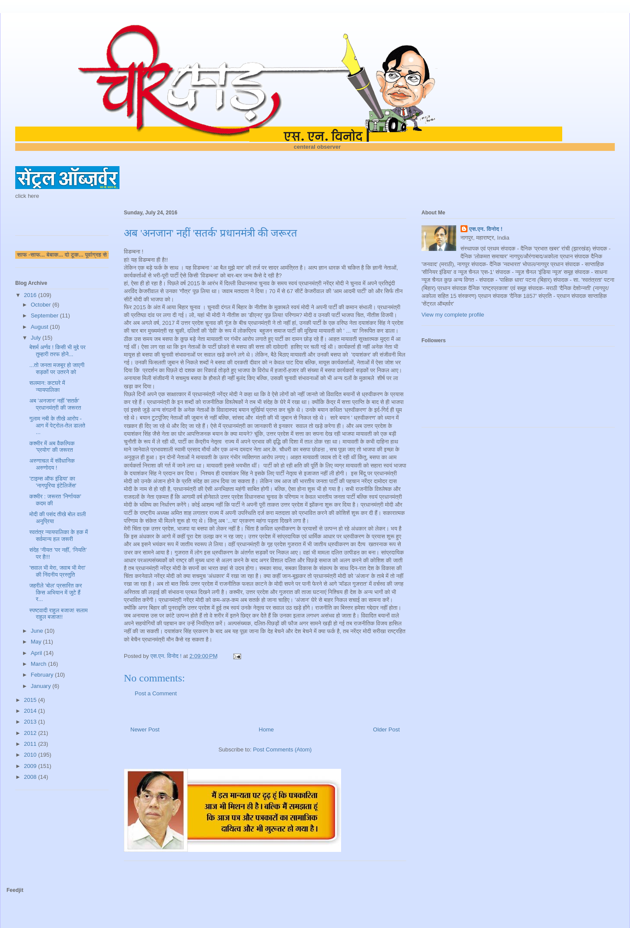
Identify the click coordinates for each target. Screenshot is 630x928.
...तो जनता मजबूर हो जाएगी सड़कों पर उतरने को (56, 368)
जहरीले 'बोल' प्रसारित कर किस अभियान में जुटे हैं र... (55, 592)
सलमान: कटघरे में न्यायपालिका (47, 386)
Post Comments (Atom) (282, 749)
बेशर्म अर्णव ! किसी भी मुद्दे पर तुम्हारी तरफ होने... (57, 350)
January (42, 686)
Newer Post (144, 729)
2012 (31, 733)
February (43, 674)
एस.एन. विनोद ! (486, 229)
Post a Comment (156, 693)
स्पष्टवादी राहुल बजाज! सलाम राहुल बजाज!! (58, 614)
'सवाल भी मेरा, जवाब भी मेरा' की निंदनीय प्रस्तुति (57, 571)
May (37, 641)
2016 (31, 295)
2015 (31, 700)
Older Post (386, 729)
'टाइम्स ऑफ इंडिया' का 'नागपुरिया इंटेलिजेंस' (52, 482)
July (37, 337)
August (40, 327)
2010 (31, 754)
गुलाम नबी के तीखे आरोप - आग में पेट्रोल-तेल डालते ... (57, 425)
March (39, 664)
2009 (31, 766)
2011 (31, 744)
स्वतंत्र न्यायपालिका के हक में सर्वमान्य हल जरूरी (58, 535)
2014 (31, 711)
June (38, 631)
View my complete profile (452, 314)
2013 (31, 721)
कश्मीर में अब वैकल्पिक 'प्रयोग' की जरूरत (51, 447)
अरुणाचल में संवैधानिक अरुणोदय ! (52, 464)
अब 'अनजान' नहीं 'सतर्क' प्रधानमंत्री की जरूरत (55, 404)
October (42, 304)
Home (266, 729)
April (37, 653)
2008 (31, 777)
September (45, 315)
